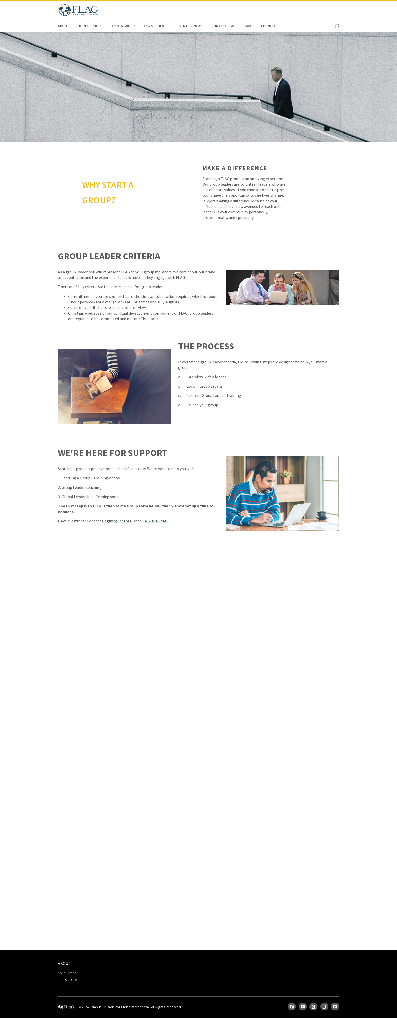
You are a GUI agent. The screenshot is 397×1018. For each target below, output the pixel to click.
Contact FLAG (223, 26)
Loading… (198, 740)
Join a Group (89, 26)
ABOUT (63, 26)
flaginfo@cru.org (117, 520)
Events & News (190, 26)
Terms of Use (67, 979)
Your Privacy (67, 973)
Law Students (156, 26)
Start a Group (122, 26)
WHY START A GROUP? (107, 192)
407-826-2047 (156, 520)
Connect (268, 26)
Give (248, 26)
